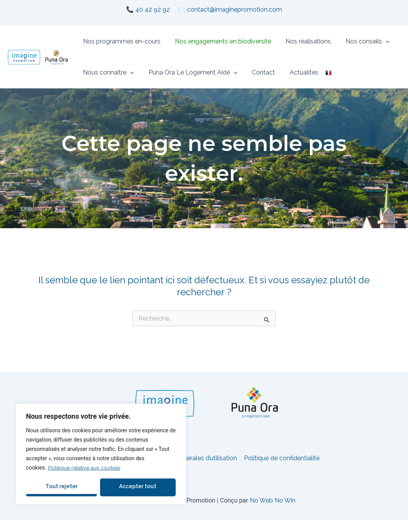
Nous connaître (107, 72)
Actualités (296, 72)
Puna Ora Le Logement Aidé (190, 72)
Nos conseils (360, 41)
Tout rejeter (61, 486)
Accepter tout (137, 486)
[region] (101, 454)
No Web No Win (273, 500)
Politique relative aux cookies (84, 468)
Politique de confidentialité (281, 458)
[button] (378, 41)
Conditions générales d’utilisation (190, 458)
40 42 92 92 (152, 9)
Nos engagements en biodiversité (220, 41)
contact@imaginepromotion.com (234, 9)
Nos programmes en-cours (120, 41)
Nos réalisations (303, 41)
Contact (258, 72)
